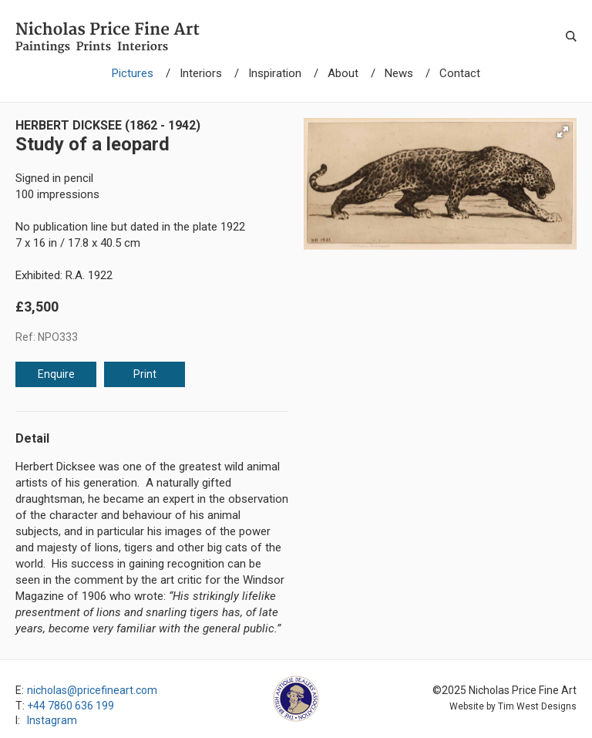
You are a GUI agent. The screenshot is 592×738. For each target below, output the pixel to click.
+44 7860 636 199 (70, 705)
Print (144, 374)
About (343, 73)
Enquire (56, 374)
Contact (459, 73)
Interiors (201, 73)
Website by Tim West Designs (513, 706)
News (399, 73)
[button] (562, 132)
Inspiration (274, 73)
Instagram (52, 720)
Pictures (132, 73)
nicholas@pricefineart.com (92, 690)
